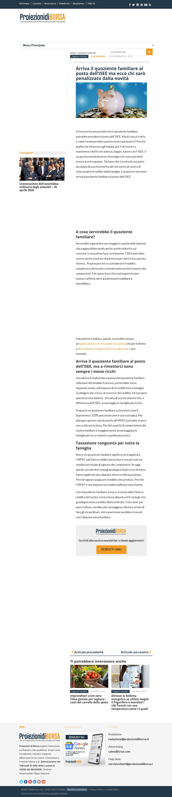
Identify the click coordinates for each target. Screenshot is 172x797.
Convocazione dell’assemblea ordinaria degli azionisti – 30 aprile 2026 (38, 187)
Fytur (64, 793)
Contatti (37, 3)
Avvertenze (50, 3)
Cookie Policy (112, 789)
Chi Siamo (24, 3)
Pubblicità (64, 3)
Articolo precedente (88, 652)
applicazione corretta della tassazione (102, 343)
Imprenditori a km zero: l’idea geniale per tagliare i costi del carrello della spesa (89, 699)
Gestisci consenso (77, 789)
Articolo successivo (135, 652)
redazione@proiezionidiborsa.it (128, 739)
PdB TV (91, 3)
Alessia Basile (98, 56)
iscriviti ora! (111, 549)
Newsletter (78, 3)
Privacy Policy (96, 789)
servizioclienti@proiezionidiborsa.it (131, 764)
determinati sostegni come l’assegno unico (104, 348)
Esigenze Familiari (79, 56)
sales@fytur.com (119, 751)
